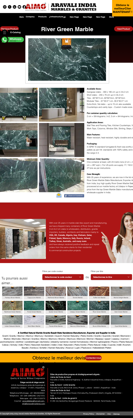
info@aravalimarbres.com (33, 404)
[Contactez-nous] (93, 357)
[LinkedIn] (14, 7)
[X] (9, 7)
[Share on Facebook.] (74, 195)
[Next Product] (123, 28)
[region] (42, 18)
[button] (12, 33)
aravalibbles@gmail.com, (33, 401)
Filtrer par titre (97, 271)
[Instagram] (5, 7)
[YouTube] (19, 7)
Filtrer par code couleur (52, 271)
